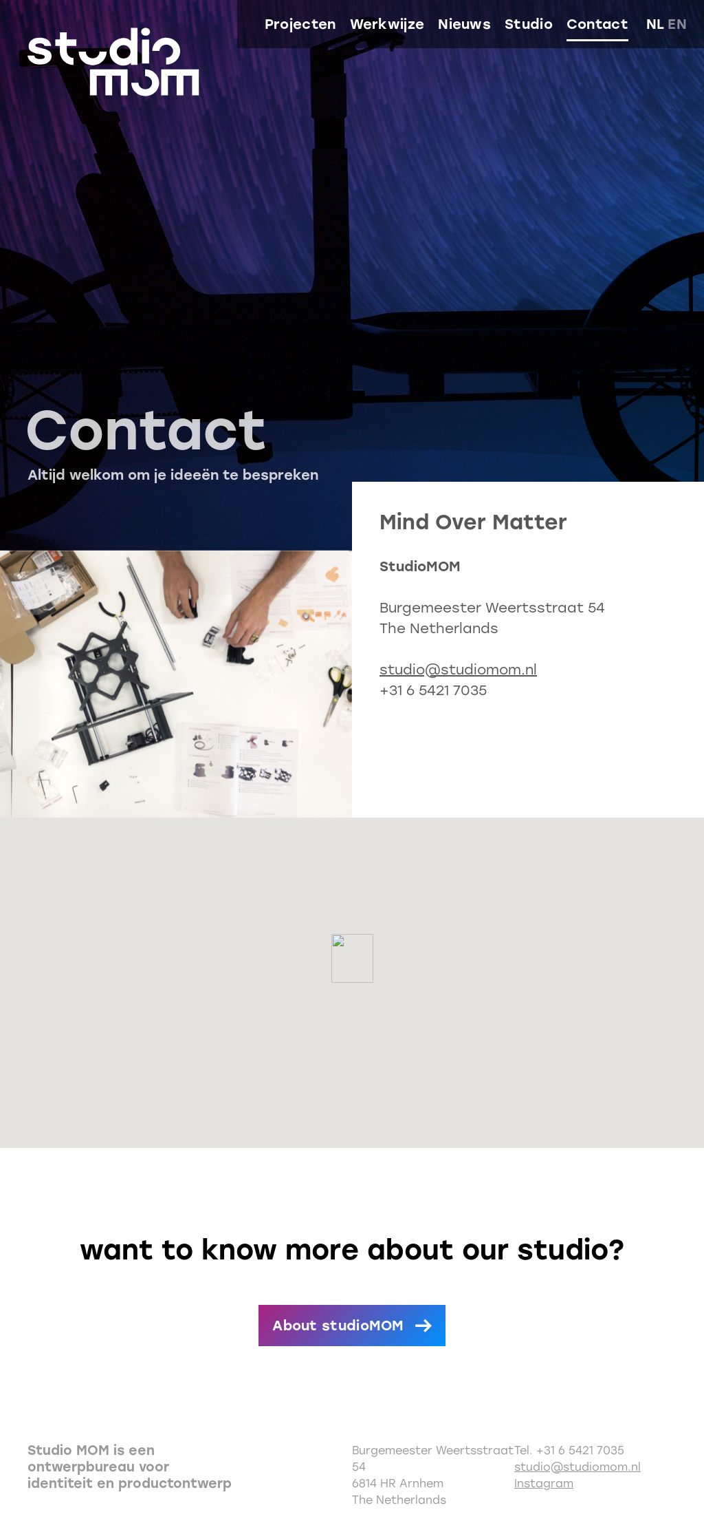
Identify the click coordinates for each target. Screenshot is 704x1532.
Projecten (300, 24)
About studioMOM (338, 1325)
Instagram (543, 1483)
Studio (529, 24)
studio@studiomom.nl (458, 669)
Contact (597, 24)
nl (655, 24)
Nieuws (464, 24)
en (677, 24)
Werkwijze (387, 24)
